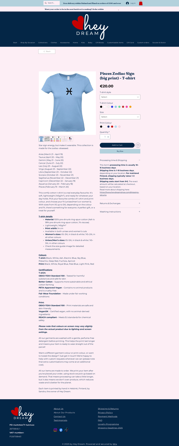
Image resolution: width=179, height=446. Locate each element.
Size (102, 112)
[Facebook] (61, 430)
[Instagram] (55, 430)
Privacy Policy (105, 412)
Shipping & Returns (108, 409)
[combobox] (120, 97)
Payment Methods (107, 416)
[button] (141, 3)
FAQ (100, 420)
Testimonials (60, 420)
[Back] (46, 51)
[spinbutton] (105, 137)
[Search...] (51, 3)
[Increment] (108, 137)
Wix (115, 444)
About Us (58, 409)
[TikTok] (66, 430)
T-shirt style (105, 92)
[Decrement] (102, 137)
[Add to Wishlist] (138, 145)
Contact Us (60, 416)
